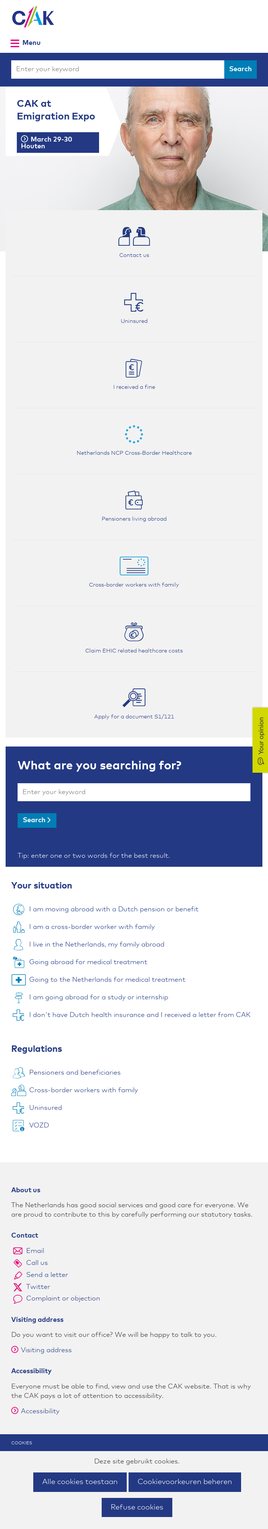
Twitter (38, 1287)
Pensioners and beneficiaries (75, 1072)
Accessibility (35, 1411)
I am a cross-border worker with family (92, 927)
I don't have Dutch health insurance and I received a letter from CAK (139, 1015)
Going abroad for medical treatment (88, 962)
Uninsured (45, 1108)
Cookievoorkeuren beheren (185, 1482)
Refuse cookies (137, 1507)
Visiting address (41, 1350)
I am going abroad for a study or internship (98, 997)
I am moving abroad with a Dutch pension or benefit (113, 909)
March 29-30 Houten (46, 143)
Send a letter (47, 1275)
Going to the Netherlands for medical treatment (107, 980)
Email (35, 1251)
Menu (31, 42)
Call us (37, 1263)
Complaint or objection (63, 1298)
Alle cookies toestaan (80, 1482)
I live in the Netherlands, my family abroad (96, 944)
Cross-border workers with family (83, 1090)
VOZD (39, 1125)
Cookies (21, 1443)
